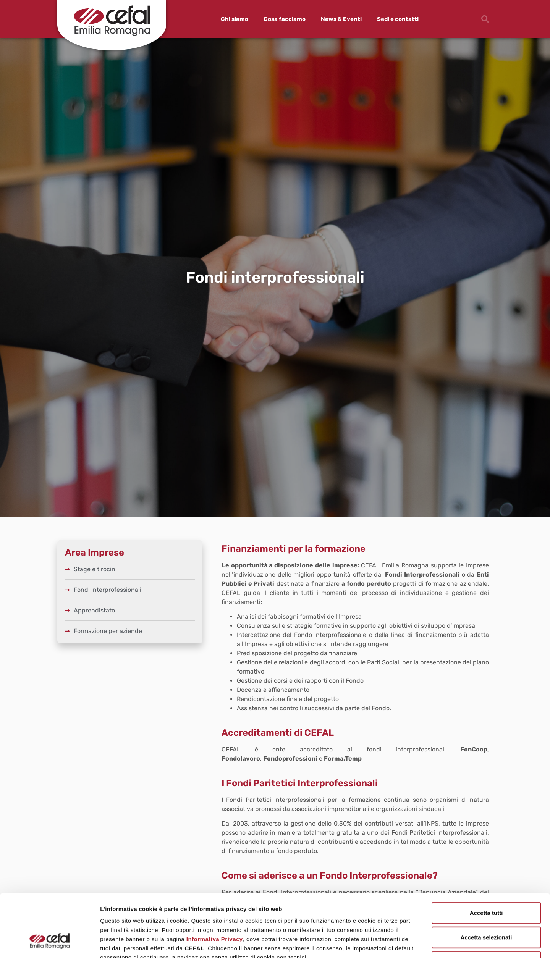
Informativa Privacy (214, 885)
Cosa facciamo (285, 19)
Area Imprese (94, 552)
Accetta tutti (486, 859)
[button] (485, 19)
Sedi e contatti (398, 19)
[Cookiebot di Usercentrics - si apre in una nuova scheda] (49, 943)
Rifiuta (486, 908)
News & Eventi (341, 19)
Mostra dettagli (401, 943)
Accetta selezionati (486, 883)
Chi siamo (234, 19)
